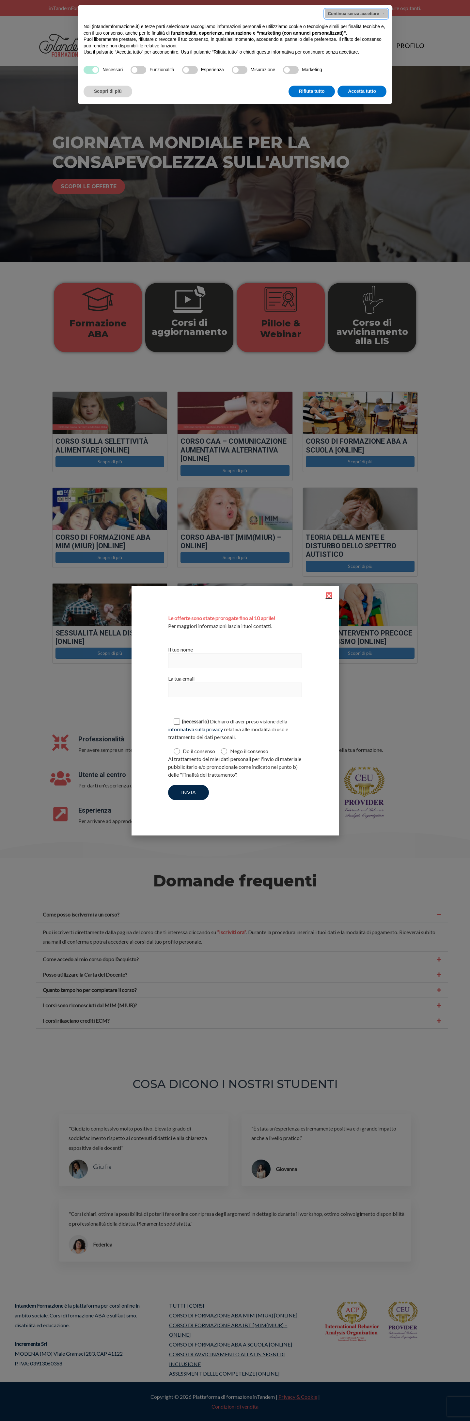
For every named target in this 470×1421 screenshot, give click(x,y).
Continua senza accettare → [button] (356, 13)
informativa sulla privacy (195, 729)
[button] (329, 595)
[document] (235, 710)
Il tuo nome (235, 657)
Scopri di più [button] (108, 91)
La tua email (235, 686)
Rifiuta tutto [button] (312, 91)
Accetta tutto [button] (362, 91)
